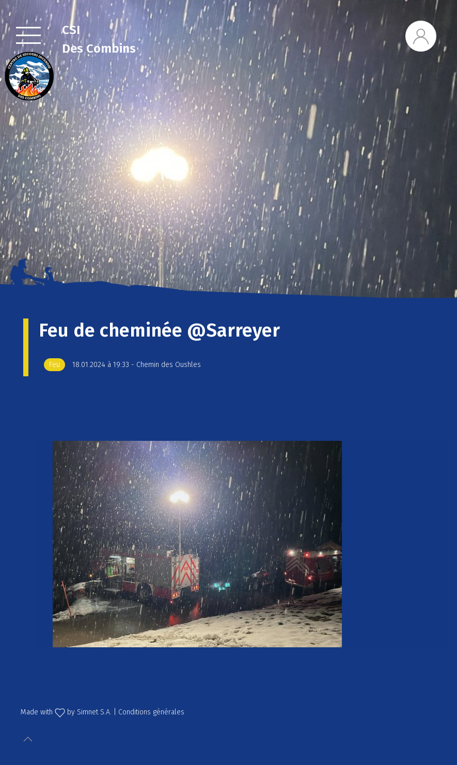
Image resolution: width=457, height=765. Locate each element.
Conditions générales (151, 712)
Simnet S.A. (94, 712)
